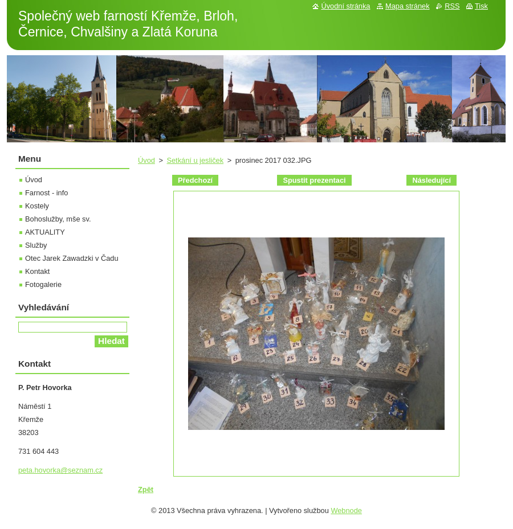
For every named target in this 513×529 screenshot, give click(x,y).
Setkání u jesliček (194, 160)
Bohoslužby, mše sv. (58, 219)
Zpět (145, 489)
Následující (431, 180)
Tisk (481, 6)
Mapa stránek (407, 6)
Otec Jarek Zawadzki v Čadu (72, 258)
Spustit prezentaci (314, 180)
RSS (452, 6)
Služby (36, 245)
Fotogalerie (43, 284)
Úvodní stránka (345, 6)
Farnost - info (46, 192)
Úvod (146, 160)
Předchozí (195, 180)
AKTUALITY (45, 232)
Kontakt (37, 271)
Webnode (346, 510)
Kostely (37, 206)
